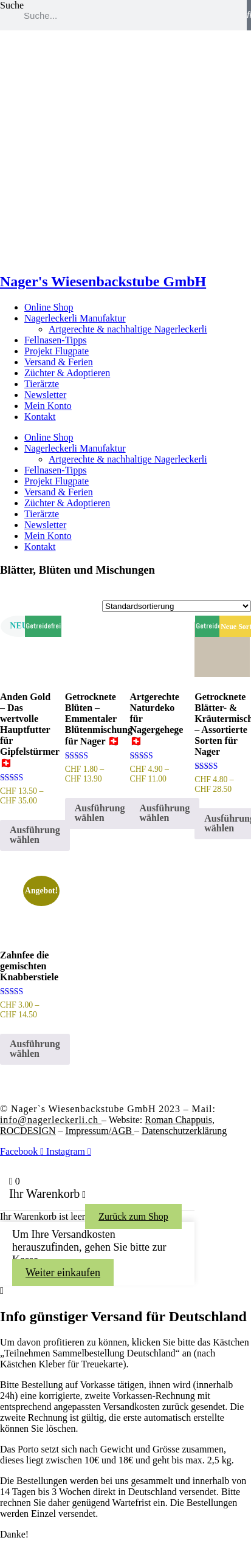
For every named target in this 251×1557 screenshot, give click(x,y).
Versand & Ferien (58, 362)
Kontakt (40, 416)
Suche (12, 5)
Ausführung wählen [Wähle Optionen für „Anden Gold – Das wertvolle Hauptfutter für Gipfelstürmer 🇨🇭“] (35, 835)
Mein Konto (48, 405)
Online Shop (48, 307)
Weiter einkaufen (63, 1273)
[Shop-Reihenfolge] (176, 606)
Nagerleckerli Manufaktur (75, 318)
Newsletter (45, 395)
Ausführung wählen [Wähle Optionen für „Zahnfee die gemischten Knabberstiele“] (35, 1049)
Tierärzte (41, 384)
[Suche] (249, 15)
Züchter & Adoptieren (67, 373)
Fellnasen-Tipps (55, 340)
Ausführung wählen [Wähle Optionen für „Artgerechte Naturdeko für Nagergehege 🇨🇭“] (165, 813)
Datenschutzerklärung (184, 1131)
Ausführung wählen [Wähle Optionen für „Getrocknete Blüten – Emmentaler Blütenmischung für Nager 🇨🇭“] (100, 813)
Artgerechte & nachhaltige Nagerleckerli (128, 329)
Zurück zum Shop (133, 1216)
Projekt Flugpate (56, 351)
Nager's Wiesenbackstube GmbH (103, 281)
